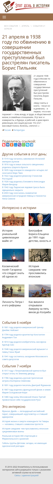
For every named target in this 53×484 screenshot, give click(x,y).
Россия (7, 130)
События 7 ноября (16, 366)
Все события (11, 26)
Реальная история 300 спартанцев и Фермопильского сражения (19, 437)
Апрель (25, 26)
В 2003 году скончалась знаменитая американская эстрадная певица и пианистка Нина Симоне (24, 196)
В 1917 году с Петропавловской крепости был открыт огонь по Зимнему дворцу (24, 372)
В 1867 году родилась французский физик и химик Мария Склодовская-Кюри (26, 391)
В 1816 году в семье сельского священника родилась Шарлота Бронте (23, 166)
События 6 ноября (16, 322)
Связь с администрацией (26, 475)
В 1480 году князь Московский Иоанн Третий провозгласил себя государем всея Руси (24, 398)
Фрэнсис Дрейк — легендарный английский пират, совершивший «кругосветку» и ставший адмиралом (24, 414)
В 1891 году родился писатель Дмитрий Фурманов (26, 385)
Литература (19, 130)
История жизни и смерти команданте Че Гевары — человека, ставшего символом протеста (25, 423)
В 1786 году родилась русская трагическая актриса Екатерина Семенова (22, 379)
